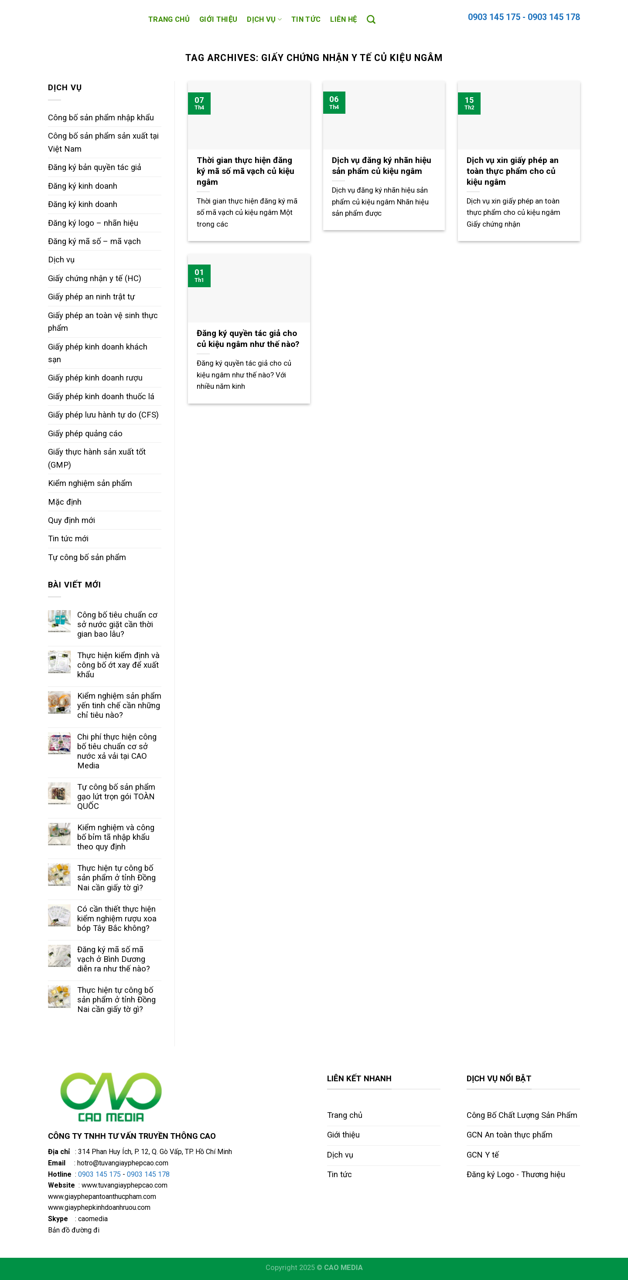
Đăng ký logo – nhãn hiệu (93, 222)
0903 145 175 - (497, 17)
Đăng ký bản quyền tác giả (94, 167)
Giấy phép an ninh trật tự (91, 296)
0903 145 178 (554, 17)
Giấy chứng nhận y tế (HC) (94, 278)
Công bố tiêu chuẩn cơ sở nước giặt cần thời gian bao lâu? (117, 624)
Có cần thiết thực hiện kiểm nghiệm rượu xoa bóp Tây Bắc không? (117, 918)
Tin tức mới (68, 538)
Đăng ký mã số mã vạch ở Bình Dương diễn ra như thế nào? (113, 959)
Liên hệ (343, 19)
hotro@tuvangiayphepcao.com (122, 1163)
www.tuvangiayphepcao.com (124, 1185)
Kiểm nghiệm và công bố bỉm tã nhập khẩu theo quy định (115, 837)
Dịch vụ (264, 19)
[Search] (371, 19)
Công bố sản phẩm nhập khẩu (101, 117)
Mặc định (65, 501)
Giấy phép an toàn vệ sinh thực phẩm (103, 322)
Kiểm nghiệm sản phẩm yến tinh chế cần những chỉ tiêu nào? (119, 705)
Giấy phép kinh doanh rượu (95, 377)
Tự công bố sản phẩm (87, 557)
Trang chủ (169, 19)
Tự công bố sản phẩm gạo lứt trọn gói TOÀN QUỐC (116, 796)
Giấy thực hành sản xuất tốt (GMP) (97, 458)
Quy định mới (71, 520)
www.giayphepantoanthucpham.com (102, 1196)
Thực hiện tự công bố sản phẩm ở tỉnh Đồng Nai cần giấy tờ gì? (116, 877)
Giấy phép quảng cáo (85, 433)
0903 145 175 (99, 1174)
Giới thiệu (218, 19)
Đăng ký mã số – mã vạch (94, 241)
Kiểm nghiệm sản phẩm (90, 483)
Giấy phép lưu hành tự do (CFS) (103, 414)
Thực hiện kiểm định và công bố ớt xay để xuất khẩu (118, 665)
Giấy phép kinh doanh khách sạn (97, 353)
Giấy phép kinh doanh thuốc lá (101, 396)
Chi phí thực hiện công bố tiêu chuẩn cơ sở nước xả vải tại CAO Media (117, 751)
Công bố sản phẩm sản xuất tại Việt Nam (103, 142)
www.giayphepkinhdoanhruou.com (99, 1207)
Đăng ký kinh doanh (82, 185)
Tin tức (306, 19)
